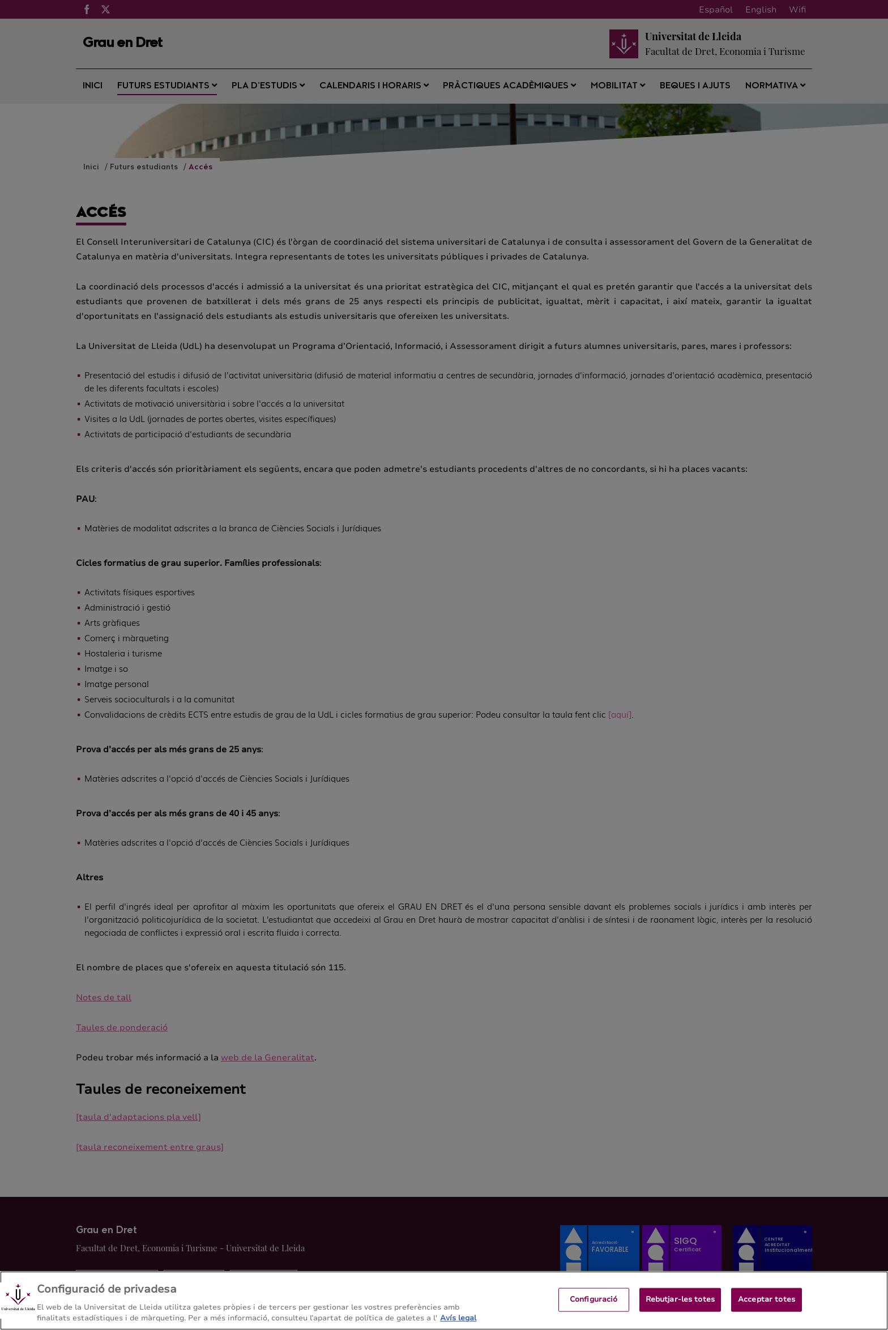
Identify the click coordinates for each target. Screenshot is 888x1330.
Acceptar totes (766, 1299)
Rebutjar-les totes (680, 1299)
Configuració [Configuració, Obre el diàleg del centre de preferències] (594, 1299)
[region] (444, 1300)
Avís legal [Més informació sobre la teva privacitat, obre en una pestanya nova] (458, 1318)
